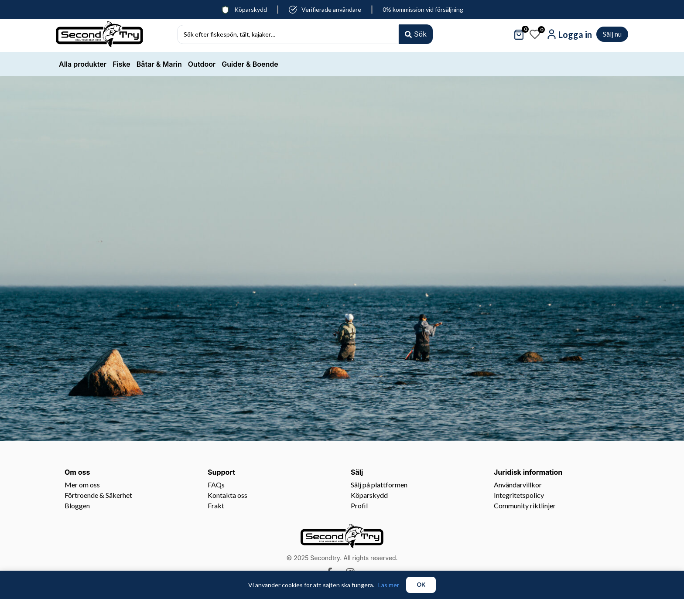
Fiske (121, 64)
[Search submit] (416, 34)
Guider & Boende (250, 64)
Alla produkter (82, 64)
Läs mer (388, 585)
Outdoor (201, 64)
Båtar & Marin (159, 64)
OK (421, 585)
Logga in (575, 34)
